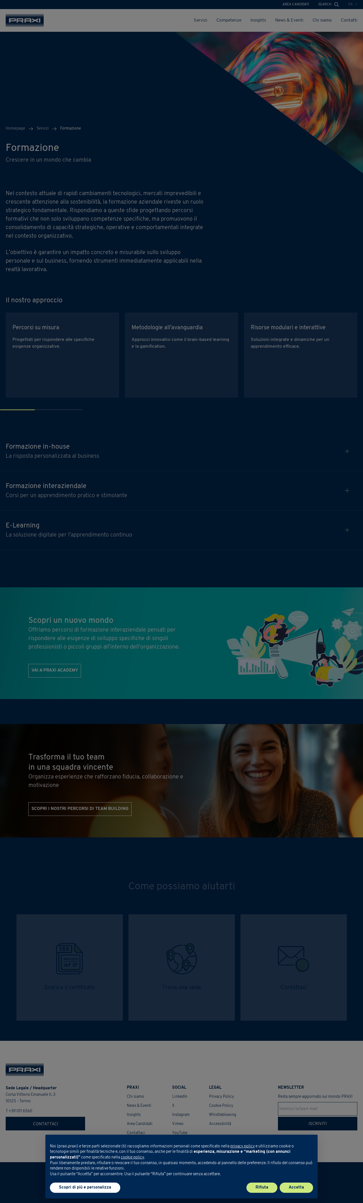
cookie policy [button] (132, 1157)
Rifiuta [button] (262, 1187)
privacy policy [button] (242, 1146)
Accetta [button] (296, 1187)
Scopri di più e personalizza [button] (85, 1187)
